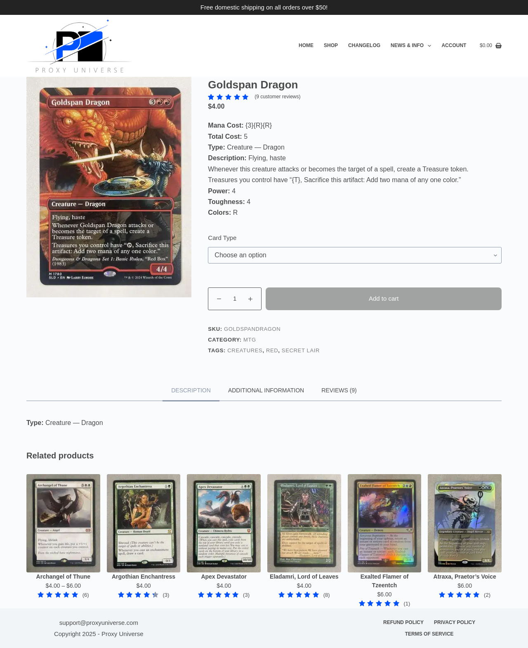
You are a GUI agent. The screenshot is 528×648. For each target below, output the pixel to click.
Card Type (222, 237)
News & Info (412, 46)
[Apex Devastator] (224, 523)
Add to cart (384, 298)
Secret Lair (301, 350)
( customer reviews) (277, 97)
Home (306, 45)
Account (453, 45)
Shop (331, 45)
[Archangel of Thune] (63, 523)
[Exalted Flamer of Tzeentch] (385, 523)
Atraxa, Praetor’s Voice (465, 576)
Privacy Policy (454, 622)
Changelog (364, 45)
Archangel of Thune (63, 576)
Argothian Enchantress (143, 576)
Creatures (244, 350)
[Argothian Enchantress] (144, 523)
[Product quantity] (235, 298)
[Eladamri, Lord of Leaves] (304, 523)
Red (272, 350)
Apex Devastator (224, 576)
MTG (249, 340)
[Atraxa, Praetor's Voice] (465, 523)
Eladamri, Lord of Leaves (304, 576)
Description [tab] (191, 390)
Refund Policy (403, 622)
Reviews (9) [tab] (339, 390)
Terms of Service (429, 634)
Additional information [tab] (266, 390)
